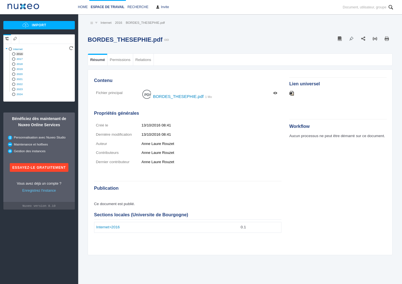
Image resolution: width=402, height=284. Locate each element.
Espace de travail (108, 7)
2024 (19, 94)
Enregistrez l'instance (39, 190)
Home (83, 7)
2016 (19, 53)
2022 (19, 84)
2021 (19, 79)
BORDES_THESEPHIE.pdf (145, 22)
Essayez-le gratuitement (39, 168)
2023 (19, 89)
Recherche (137, 7)
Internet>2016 (108, 227)
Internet (18, 49)
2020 (19, 74)
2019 (19, 69)
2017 (19, 58)
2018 (19, 63)
